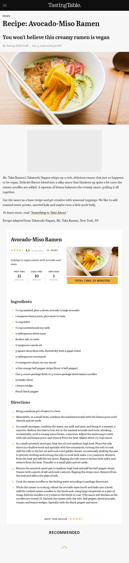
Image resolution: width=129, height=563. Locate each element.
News (6, 16)
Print (52, 250)
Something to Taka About (48, 212)
